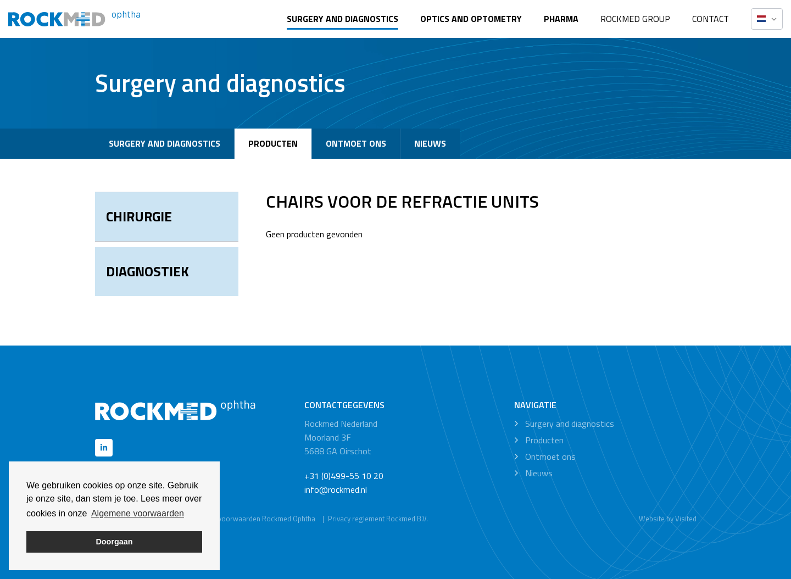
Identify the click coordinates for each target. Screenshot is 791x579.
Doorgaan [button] (114, 541)
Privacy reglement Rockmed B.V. (378, 518)
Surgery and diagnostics (342, 18)
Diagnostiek (147, 271)
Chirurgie (139, 216)
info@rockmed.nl (335, 489)
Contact (710, 18)
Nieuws (430, 143)
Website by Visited (668, 518)
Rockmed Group (635, 18)
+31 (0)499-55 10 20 (343, 475)
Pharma (561, 18)
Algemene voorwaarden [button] (137, 513)
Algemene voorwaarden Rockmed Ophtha (250, 518)
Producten (273, 143)
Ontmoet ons (356, 143)
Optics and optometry (471, 18)
